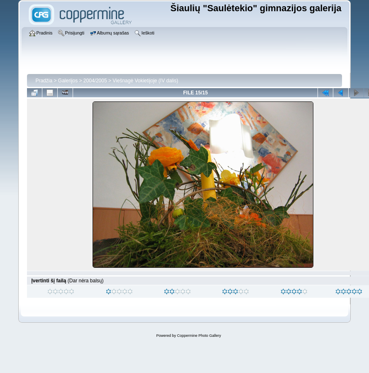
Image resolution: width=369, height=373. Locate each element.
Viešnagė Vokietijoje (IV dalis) (145, 81)
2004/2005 (95, 81)
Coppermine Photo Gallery (199, 335)
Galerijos (68, 81)
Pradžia (43, 81)
